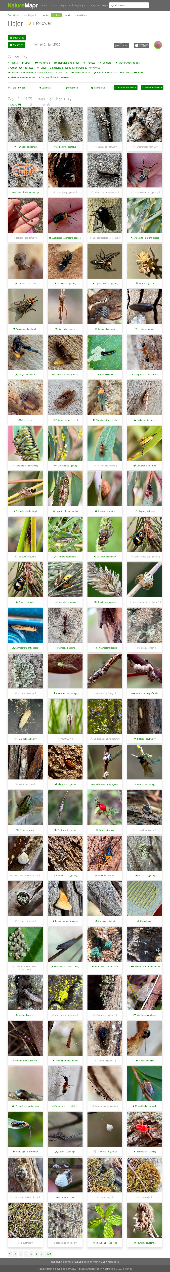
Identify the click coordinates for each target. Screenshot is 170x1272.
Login (105, 5)
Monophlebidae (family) (28, 192)
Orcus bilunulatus (27, 602)
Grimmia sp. (105, 1197)
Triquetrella (145, 1197)
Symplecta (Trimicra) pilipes (146, 237)
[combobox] (135, 5)
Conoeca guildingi (106, 920)
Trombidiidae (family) (146, 1151)
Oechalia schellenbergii (26, 511)
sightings (56, 14)
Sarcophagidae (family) (26, 328)
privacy (119, 1269)
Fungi (43, 67)
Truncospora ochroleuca (66, 920)
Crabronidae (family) (146, 146)
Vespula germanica (67, 602)
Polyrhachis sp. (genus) (66, 875)
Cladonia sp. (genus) (105, 1014)
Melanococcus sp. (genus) (107, 784)
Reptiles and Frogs (69, 62)
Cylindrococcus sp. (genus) (146, 556)
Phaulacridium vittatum (106, 192)
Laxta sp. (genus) (146, 328)
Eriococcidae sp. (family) (147, 693)
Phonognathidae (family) (67, 1060)
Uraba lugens (146, 920)
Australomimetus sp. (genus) (145, 602)
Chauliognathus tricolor (107, 419)
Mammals (44, 62)
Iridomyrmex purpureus (26, 1060)
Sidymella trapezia (67, 328)
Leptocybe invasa (147, 511)
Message (16, 44)
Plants (14, 62)
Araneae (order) (26, 784)
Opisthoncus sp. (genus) (107, 283)
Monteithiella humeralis (146, 1106)
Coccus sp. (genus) (106, 146)
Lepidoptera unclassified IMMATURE (26, 968)
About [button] (45, 5)
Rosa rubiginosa (106, 829)
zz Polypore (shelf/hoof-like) (25, 875)
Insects (91, 62)
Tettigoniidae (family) (25, 237)
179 (49, 1253)
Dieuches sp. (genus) (66, 283)
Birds (28, 62)
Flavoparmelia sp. (26, 693)
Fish (140, 72)
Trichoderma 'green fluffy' (106, 966)
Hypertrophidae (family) (67, 511)
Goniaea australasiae (147, 1014)
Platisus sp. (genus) (67, 784)
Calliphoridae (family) (106, 556)
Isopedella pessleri (107, 328)
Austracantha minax (67, 829)
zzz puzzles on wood (145, 829)
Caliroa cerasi (106, 374)
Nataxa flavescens (26, 1014)
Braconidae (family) (106, 465)
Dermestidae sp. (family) (67, 374)
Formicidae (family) (105, 693)
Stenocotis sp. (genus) (68, 419)
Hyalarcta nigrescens (146, 419)
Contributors (15, 14)
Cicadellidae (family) (28, 738)
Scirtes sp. (27, 419)
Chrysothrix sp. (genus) (66, 1014)
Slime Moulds (82, 72)
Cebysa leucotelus (26, 374)
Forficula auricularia (27, 556)
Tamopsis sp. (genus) (27, 146)
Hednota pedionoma (66, 556)
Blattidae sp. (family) (146, 738)
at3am (74, 1269)
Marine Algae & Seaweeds (56, 77)
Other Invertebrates (21, 67)
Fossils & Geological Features (113, 72)
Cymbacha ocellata (27, 283)
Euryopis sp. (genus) (66, 192)
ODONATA (66, 738)
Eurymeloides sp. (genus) (146, 192)
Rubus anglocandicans (106, 1242)
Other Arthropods (129, 62)
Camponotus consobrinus (146, 374)
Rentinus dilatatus (67, 146)
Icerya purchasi (67, 1197)
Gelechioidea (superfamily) (66, 966)
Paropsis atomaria (106, 511)
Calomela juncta (27, 829)
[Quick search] (129, 5)
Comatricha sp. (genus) (105, 1106)
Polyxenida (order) (145, 647)
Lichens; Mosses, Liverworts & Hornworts (76, 67)
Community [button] (58, 5)
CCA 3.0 (128, 1269)
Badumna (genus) (106, 1060)
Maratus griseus (146, 283)
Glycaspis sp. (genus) (67, 465)
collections (81, 14)
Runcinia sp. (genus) (107, 602)
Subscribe (17, 37)
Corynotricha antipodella (26, 647)
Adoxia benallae (146, 1060)
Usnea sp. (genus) (146, 875)
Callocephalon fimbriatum (106, 738)
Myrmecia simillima (66, 647)
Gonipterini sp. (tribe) (147, 465)
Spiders (107, 62)
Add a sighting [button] (76, 5)
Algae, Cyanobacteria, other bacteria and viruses (39, 72)
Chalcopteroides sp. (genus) (106, 237)
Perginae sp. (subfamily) (27, 465)
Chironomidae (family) (66, 693)
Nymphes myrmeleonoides (147, 966)
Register (95, 5)
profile (45, 14)
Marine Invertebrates (23, 77)
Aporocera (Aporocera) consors (66, 237)
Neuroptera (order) (108, 647)
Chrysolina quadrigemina (27, 1106)
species (68, 14)
